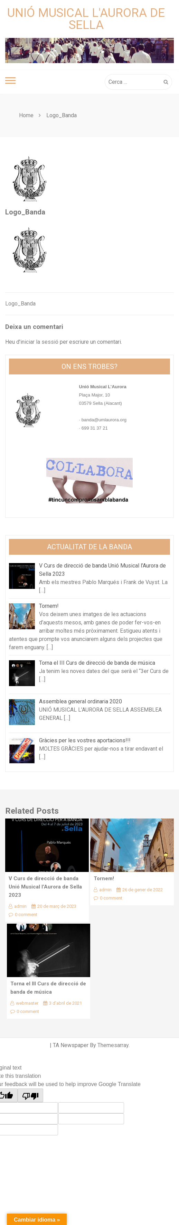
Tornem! (104, 878)
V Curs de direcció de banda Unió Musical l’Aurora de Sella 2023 (45, 886)
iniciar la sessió (39, 342)
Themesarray (113, 1045)
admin (18, 906)
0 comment (23, 914)
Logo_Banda (20, 303)
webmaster (24, 1003)
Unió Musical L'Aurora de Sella (86, 19)
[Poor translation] (30, 1095)
